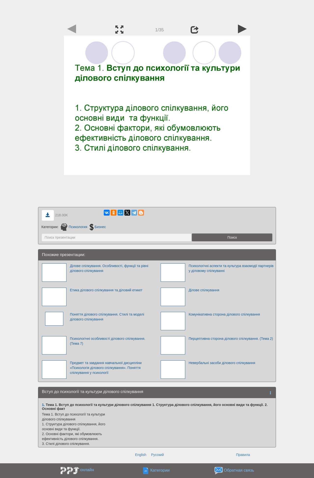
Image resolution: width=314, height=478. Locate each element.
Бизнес (98, 227)
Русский (157, 455)
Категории (160, 470)
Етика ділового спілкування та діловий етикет (106, 290)
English (140, 455)
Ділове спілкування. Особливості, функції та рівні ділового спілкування (109, 268)
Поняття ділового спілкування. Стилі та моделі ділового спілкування (107, 316)
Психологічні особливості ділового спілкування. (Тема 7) (107, 341)
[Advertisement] (157, 11)
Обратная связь (239, 470)
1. (43, 405)
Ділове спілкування (204, 290)
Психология (74, 227)
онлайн (87, 469)
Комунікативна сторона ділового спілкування (224, 314)
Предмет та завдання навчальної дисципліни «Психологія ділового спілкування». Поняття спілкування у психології (106, 368)
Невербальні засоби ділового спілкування (222, 363)
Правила (243, 455)
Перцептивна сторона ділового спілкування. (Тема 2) (231, 339)
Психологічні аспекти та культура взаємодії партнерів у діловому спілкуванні (231, 268)
